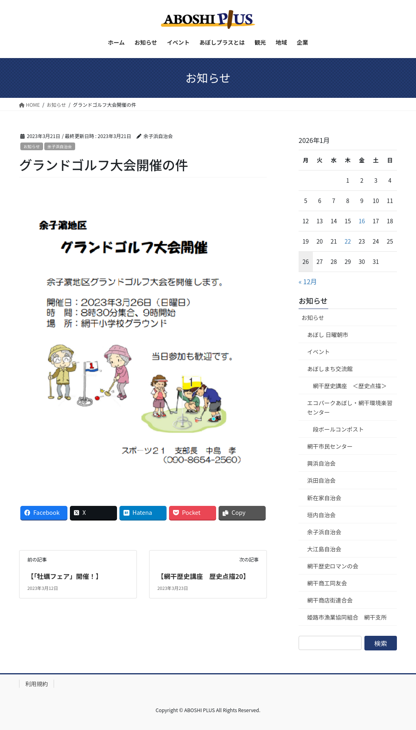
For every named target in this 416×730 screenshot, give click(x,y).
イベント (318, 352)
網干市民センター (330, 446)
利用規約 (36, 684)
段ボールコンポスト (338, 429)
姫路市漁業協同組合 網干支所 (347, 617)
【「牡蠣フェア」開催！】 (64, 576)
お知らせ (32, 146)
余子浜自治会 (60, 146)
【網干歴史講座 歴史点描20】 (203, 576)
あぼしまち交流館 (330, 369)
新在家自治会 (324, 498)
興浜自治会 (321, 463)
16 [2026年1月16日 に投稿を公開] (362, 221)
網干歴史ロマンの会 (332, 566)
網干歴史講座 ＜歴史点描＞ (350, 386)
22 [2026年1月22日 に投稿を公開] (347, 241)
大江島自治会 (324, 549)
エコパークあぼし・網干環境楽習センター (349, 407)
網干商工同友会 (327, 583)
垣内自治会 (321, 515)
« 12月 (308, 281)
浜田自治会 (321, 480)
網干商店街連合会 (330, 600)
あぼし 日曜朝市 (327, 334)
